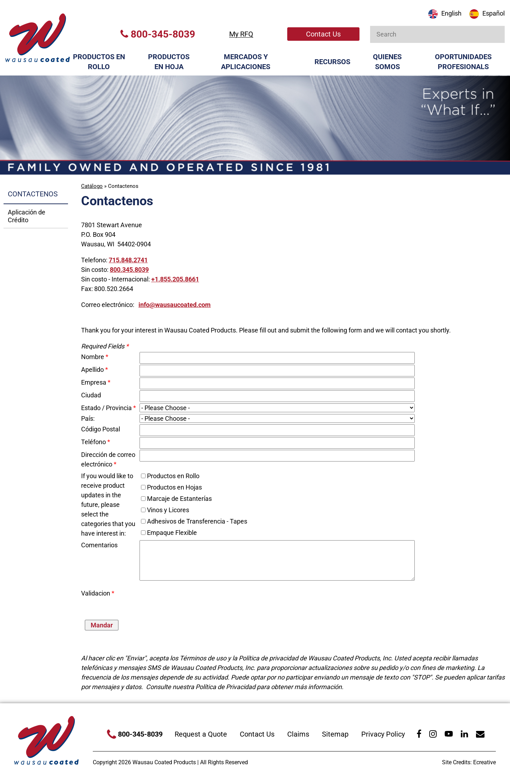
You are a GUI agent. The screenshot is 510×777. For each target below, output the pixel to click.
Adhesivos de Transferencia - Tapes (197, 521)
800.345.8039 (129, 269)
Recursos (332, 61)
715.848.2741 (128, 260)
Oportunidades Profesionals (463, 61)
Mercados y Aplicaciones (245, 61)
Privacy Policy (383, 734)
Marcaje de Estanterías (179, 498)
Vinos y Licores (168, 510)
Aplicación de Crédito (26, 216)
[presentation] (181, 599)
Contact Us (323, 34)
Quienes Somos (387, 61)
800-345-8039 (157, 34)
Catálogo (92, 186)
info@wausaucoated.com (174, 304)
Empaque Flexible (172, 532)
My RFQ (241, 34)
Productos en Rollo (99, 61)
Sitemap (335, 734)
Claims (298, 734)
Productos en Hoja (168, 61)
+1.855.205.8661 (175, 279)
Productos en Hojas (174, 487)
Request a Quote (201, 734)
